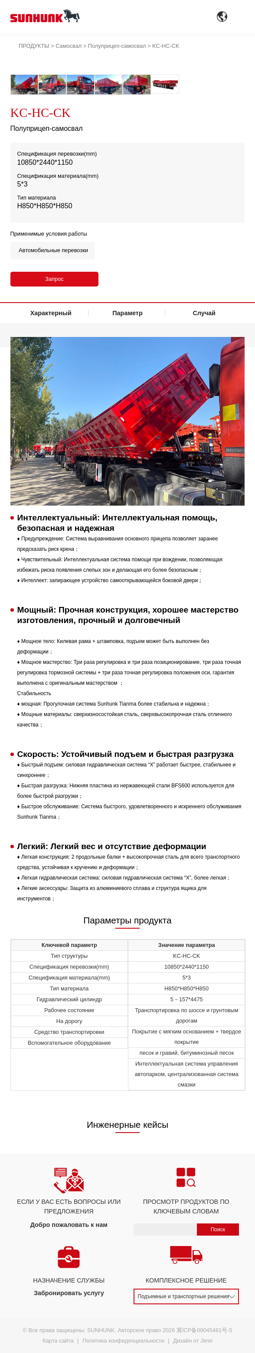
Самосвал (69, 46)
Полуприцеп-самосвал (117, 46)
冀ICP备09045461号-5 (204, 1330)
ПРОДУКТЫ (34, 46)
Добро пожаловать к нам (69, 1224)
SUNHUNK (100, 1330)
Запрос (54, 279)
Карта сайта (57, 1340)
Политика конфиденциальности (123, 1340)
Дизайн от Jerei (192, 1340)
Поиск (218, 1229)
